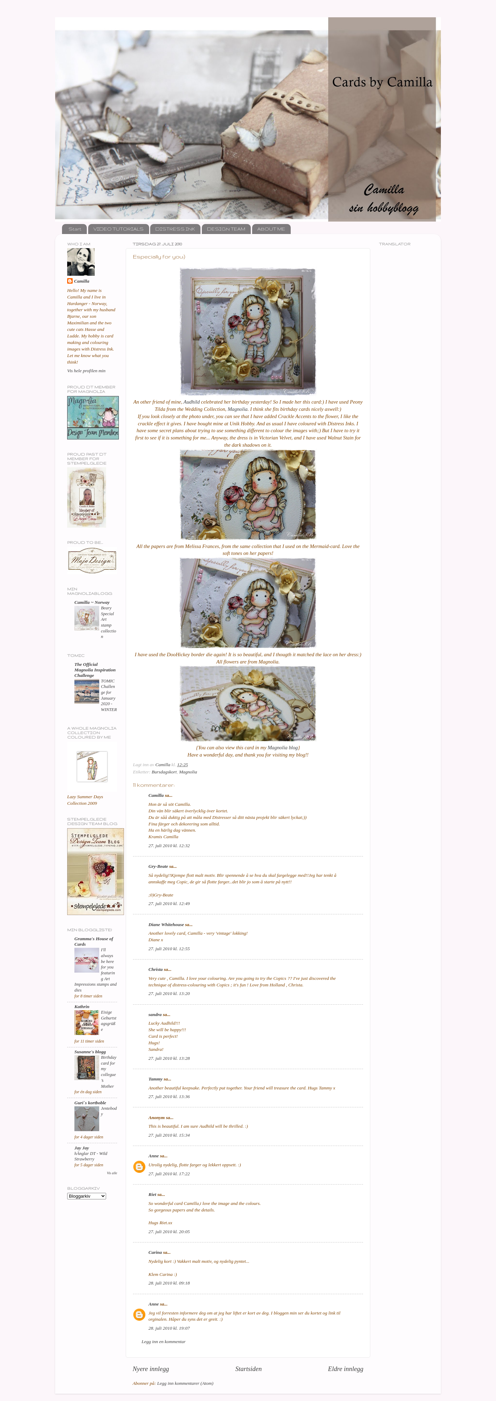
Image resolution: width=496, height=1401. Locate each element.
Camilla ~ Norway (92, 602)
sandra (155, 1014)
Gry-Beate (158, 866)
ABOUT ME (271, 228)
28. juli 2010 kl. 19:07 (169, 1328)
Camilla (156, 795)
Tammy (155, 1079)
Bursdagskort (164, 771)
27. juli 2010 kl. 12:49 (169, 903)
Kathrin (82, 1006)
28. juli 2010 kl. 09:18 (169, 1283)
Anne (153, 1155)
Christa (155, 969)
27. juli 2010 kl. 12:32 (169, 845)
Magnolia (238, 409)
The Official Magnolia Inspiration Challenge (95, 670)
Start (75, 228)
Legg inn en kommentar (164, 1341)
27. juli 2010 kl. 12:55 (169, 948)
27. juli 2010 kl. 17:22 (169, 1173)
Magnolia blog (283, 747)
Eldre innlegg (345, 1368)
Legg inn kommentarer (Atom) (185, 1383)
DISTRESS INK (175, 228)
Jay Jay (81, 1147)
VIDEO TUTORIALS (118, 228)
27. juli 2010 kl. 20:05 (169, 1231)
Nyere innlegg (151, 1368)
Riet (152, 1194)
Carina (155, 1252)
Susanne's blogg (90, 1051)
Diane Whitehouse (166, 924)
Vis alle (112, 1173)
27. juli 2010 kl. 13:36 (169, 1096)
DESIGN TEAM (226, 228)
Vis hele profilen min (86, 370)
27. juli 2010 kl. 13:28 (169, 1058)
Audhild (192, 402)
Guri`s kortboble (90, 1102)
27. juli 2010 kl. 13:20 (169, 993)
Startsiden (248, 1368)
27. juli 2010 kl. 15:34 (169, 1135)
